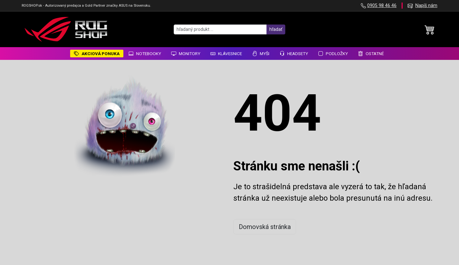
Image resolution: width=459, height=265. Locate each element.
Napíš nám (426, 5)
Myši (260, 53)
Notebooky (144, 53)
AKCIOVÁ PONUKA (97, 53)
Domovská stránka (265, 227)
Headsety (294, 53)
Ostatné (371, 53)
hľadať (275, 29)
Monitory (185, 53)
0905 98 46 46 (382, 5)
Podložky (333, 53)
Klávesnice (226, 53)
